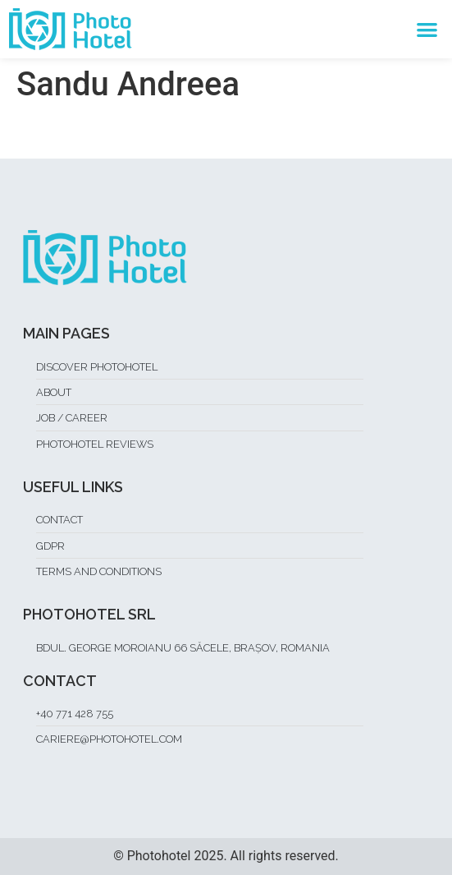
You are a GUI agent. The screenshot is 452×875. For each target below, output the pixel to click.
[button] (427, 29)
